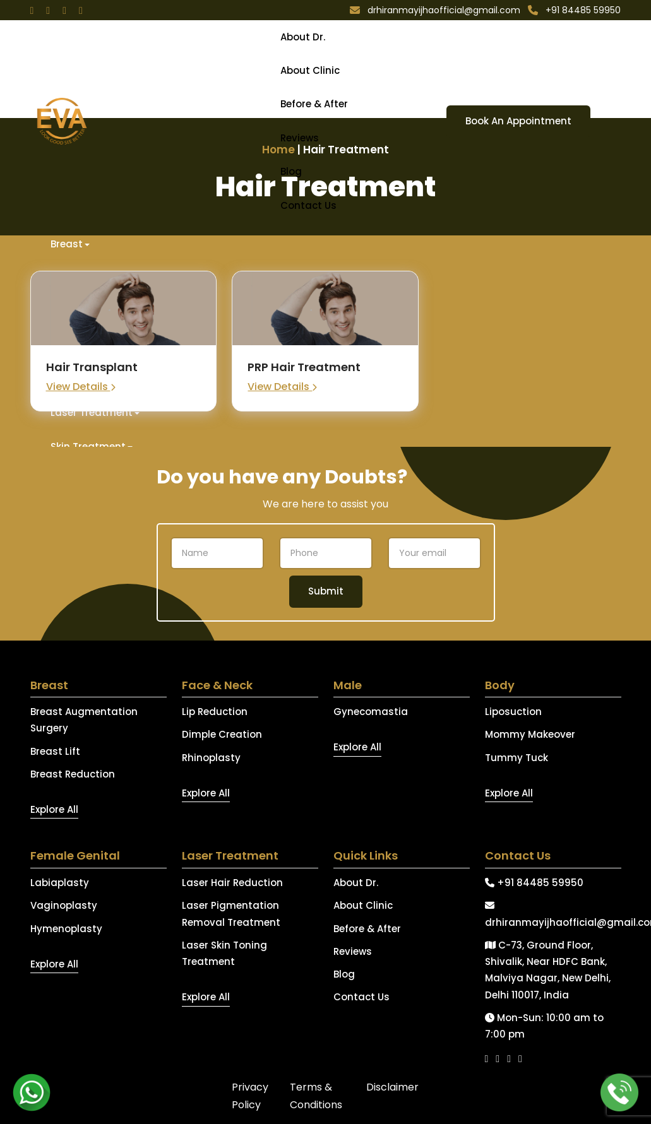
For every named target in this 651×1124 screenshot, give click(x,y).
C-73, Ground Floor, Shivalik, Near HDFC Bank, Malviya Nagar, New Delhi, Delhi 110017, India (548, 970)
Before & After (314, 103)
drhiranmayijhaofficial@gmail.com (553, 914)
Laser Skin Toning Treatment (224, 953)
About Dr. (302, 37)
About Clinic (310, 70)
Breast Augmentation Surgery (84, 720)
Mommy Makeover (530, 734)
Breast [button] (67, 244)
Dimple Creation (222, 734)
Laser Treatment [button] (92, 412)
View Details (81, 386)
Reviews (299, 138)
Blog (291, 171)
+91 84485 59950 (534, 882)
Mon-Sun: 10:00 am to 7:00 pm (544, 1026)
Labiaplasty (59, 882)
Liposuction (513, 711)
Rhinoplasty (211, 757)
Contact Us (308, 205)
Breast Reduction (72, 774)
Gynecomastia (370, 711)
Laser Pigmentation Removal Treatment (231, 913)
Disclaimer (392, 1087)
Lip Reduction (215, 711)
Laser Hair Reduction (232, 882)
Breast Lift (55, 751)
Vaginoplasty (63, 905)
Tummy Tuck (516, 757)
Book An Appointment (518, 120)
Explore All (54, 809)
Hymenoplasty (66, 928)
